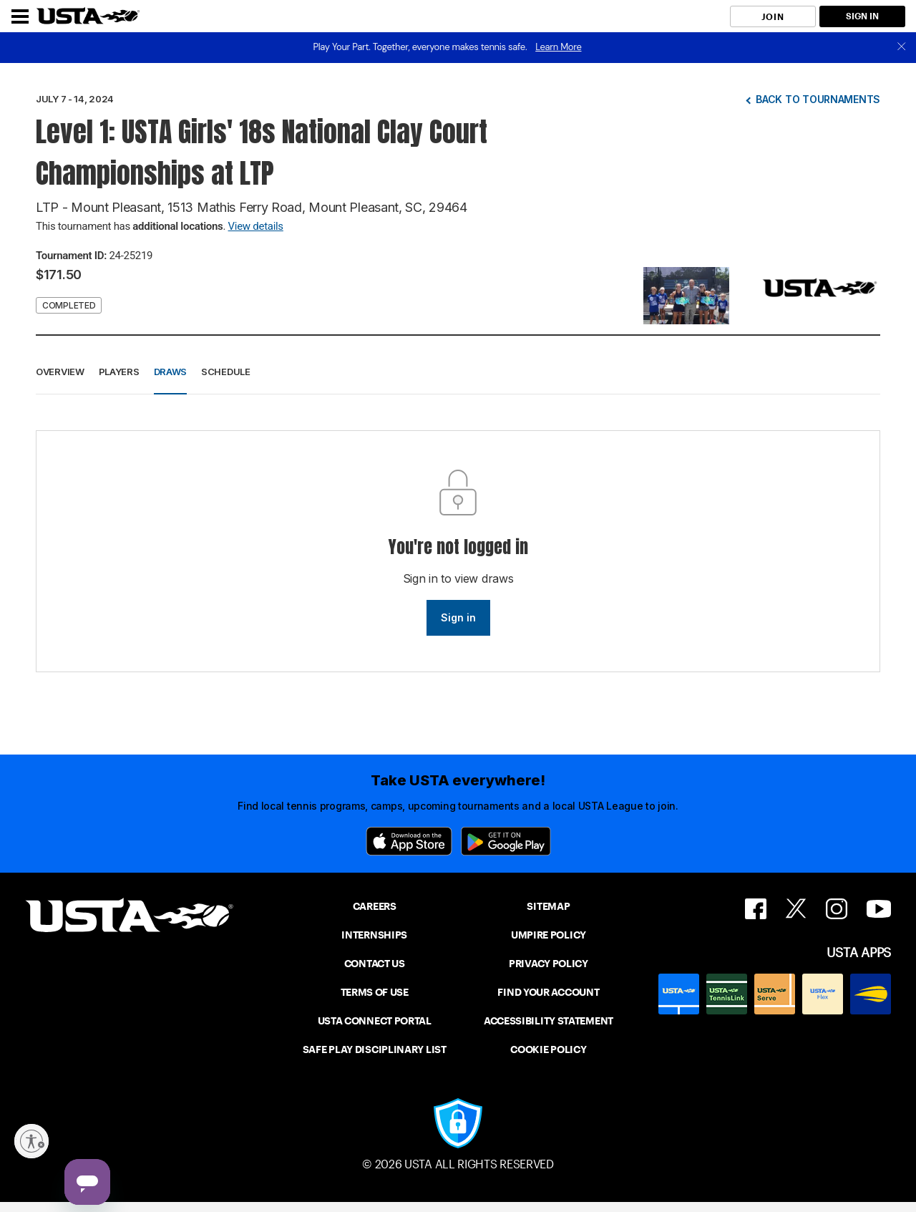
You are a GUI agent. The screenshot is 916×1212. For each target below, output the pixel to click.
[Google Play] (506, 841)
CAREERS (374, 906)
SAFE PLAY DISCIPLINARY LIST (375, 1049)
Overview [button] (60, 371)
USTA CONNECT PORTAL (375, 1020)
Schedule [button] (225, 371)
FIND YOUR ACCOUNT (548, 992)
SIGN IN (862, 16)
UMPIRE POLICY (548, 935)
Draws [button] (170, 371)
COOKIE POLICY (548, 1049)
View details (255, 226)
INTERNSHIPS (374, 935)
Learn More (558, 47)
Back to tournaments (818, 99)
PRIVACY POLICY (548, 963)
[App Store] (409, 841)
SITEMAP (548, 906)
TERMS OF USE (375, 992)
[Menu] (20, 16)
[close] (901, 47)
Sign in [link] (458, 617)
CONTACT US (374, 963)
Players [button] (119, 371)
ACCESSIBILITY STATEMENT (548, 1020)
